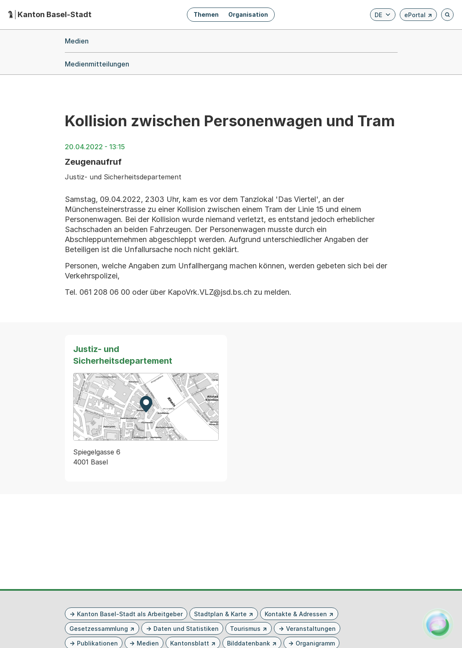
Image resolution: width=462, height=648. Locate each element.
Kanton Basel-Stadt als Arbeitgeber (130, 613)
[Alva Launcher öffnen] (438, 624)
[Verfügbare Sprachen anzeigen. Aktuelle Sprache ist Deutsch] (383, 14)
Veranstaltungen (311, 628)
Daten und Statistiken (186, 628)
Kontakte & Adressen (296, 613)
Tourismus (245, 628)
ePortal (418, 16)
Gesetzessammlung (98, 628)
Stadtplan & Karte (220, 613)
